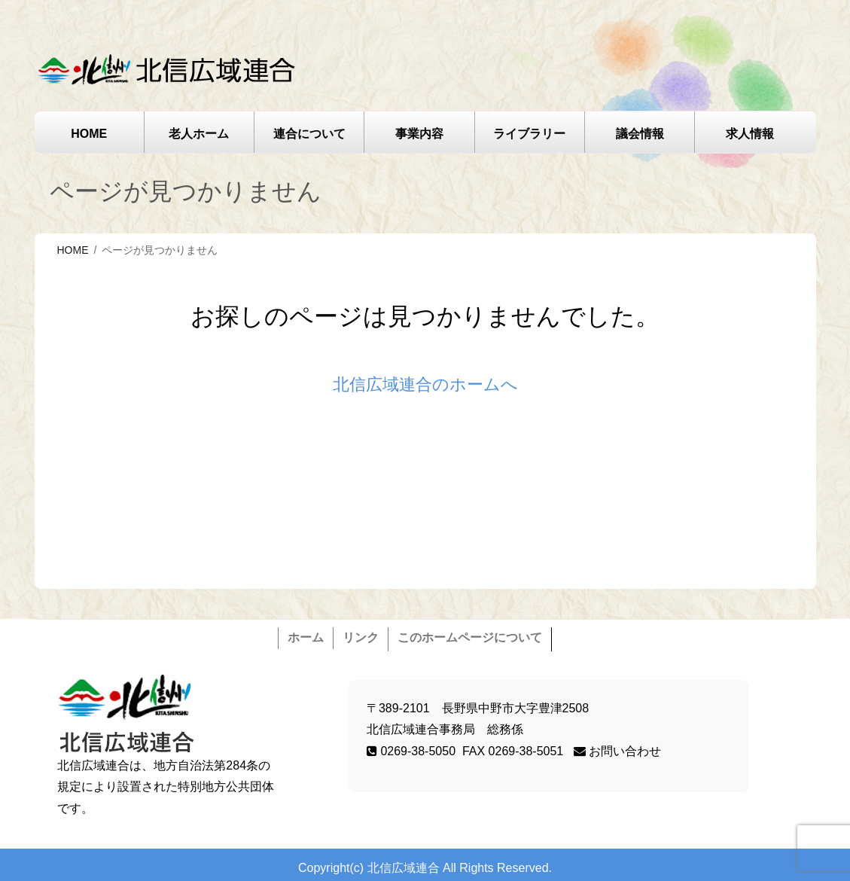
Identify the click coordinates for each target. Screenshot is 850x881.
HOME (89, 133)
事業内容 (419, 133)
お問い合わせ (617, 751)
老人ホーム (199, 133)
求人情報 (750, 133)
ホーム (306, 637)
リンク (361, 637)
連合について (309, 133)
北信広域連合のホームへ (425, 384)
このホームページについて (470, 637)
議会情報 (640, 133)
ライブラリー (529, 133)
